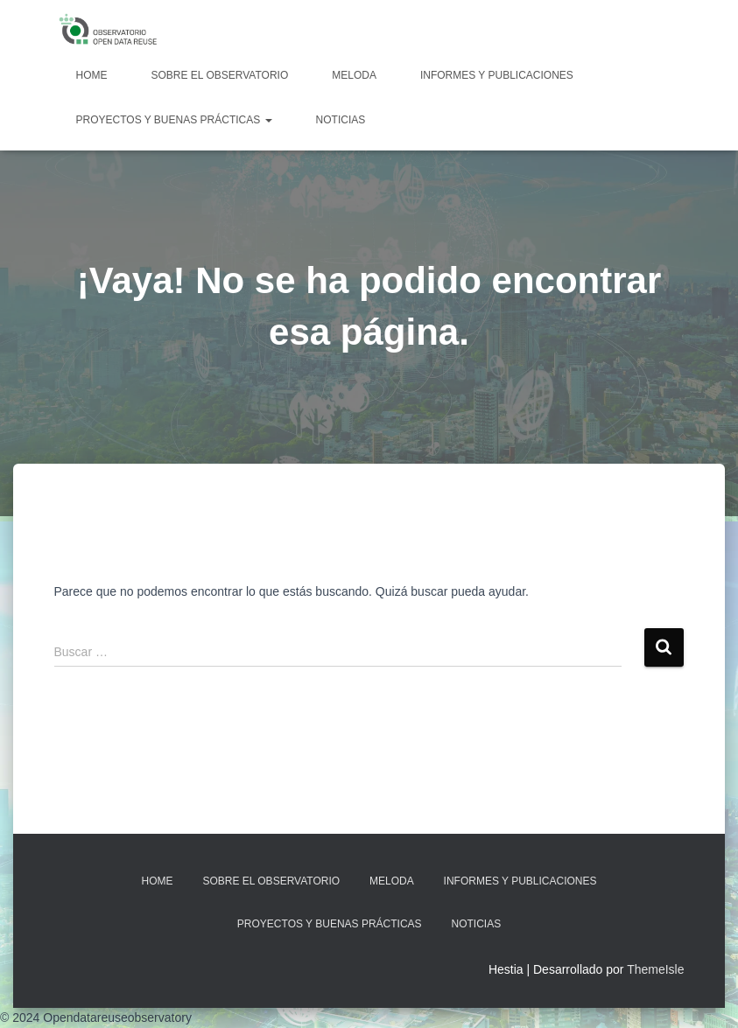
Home (92, 75)
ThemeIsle (655, 969)
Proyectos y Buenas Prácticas (174, 120)
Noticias (341, 120)
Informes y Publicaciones (496, 75)
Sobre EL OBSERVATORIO (220, 75)
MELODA (354, 75)
